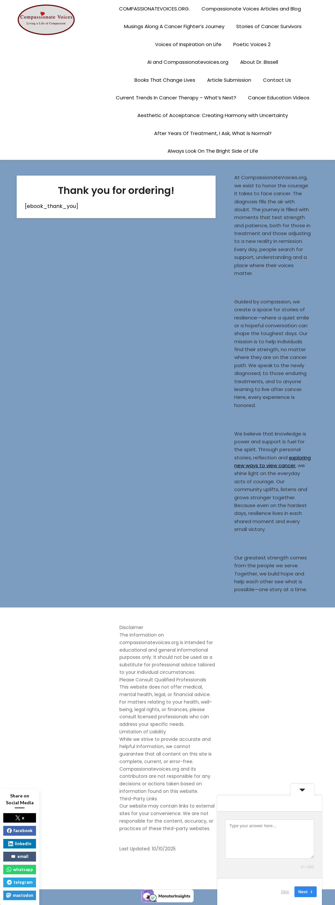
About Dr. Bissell (259, 62)
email (19, 856)
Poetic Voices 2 (252, 44)
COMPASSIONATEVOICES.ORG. (154, 8)
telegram (19, 882)
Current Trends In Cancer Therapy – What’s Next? (176, 97)
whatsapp (20, 869)
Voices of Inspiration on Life (188, 44)
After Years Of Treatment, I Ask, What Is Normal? (213, 133)
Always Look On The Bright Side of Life (213, 150)
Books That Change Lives (164, 80)
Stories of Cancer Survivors (269, 26)
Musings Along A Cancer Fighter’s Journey (174, 26)
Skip (285, 891)
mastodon (19, 895)
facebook (19, 830)
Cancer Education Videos (278, 97)
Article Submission (229, 80)
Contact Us (277, 80)
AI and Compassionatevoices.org (187, 62)
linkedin (19, 843)
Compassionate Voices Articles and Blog (251, 8)
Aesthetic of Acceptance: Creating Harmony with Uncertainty (212, 115)
